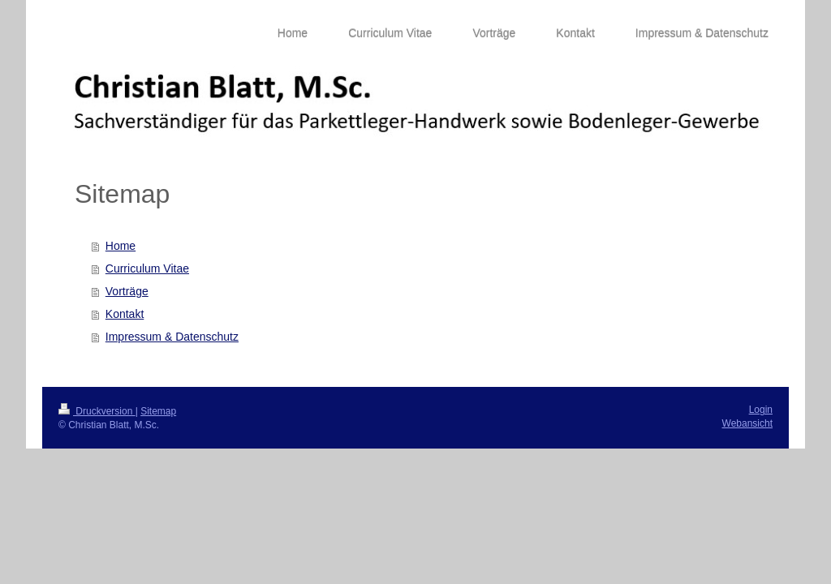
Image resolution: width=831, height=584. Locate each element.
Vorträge (127, 291)
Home (120, 245)
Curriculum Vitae (147, 268)
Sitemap (158, 411)
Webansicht (747, 423)
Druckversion (97, 411)
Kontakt (124, 313)
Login (761, 409)
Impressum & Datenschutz (172, 336)
